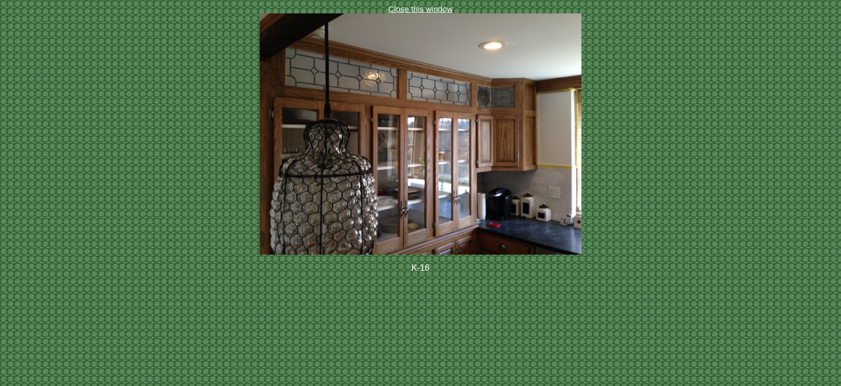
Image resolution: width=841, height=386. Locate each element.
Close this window (420, 8)
